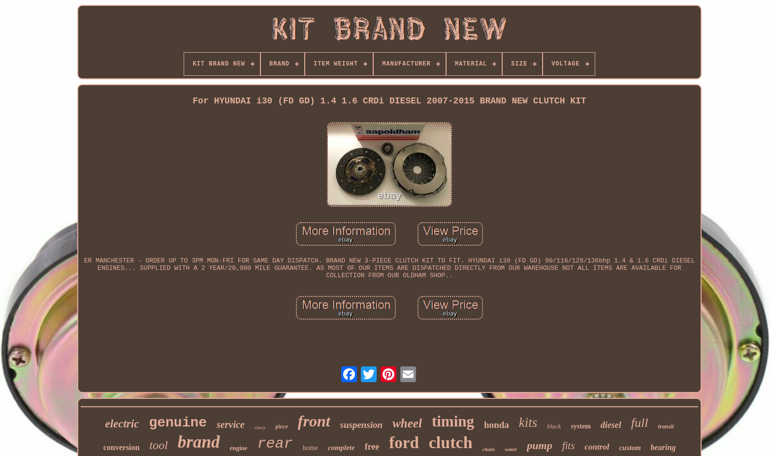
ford (404, 443)
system (580, 426)
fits (568, 446)
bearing (663, 447)
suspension (361, 425)
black (554, 426)
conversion (121, 447)
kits (528, 422)
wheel (407, 423)
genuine (178, 422)
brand (199, 442)
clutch (451, 442)
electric (122, 424)
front (314, 421)
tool (158, 445)
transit (666, 426)
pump (539, 445)
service (231, 424)
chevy (260, 427)
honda (496, 425)
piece (281, 426)
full (639, 423)
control (596, 447)
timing (453, 421)
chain (488, 449)
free (372, 447)
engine (238, 448)
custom (630, 448)
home (310, 448)
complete (341, 448)
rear (275, 443)
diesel (611, 425)
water (511, 449)
